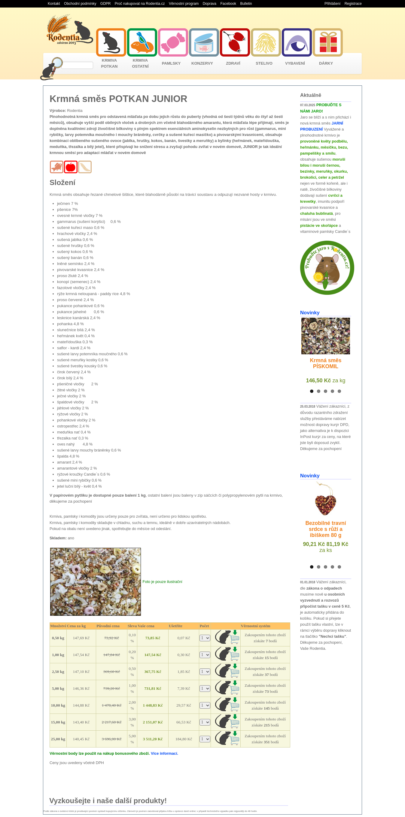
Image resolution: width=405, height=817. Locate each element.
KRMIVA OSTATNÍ (140, 63)
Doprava (209, 4)
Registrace (353, 4)
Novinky (310, 313)
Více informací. (164, 753)
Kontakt (54, 4)
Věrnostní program (184, 4)
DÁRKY (326, 63)
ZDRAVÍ (233, 63)
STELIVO (264, 63)
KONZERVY (202, 63)
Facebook (228, 4)
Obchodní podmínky (80, 4)
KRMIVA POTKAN (109, 63)
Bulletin (246, 4)
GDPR (105, 4)
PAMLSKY (171, 63)
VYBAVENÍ (295, 63)
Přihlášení (332, 4)
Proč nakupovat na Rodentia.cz (140, 4)
